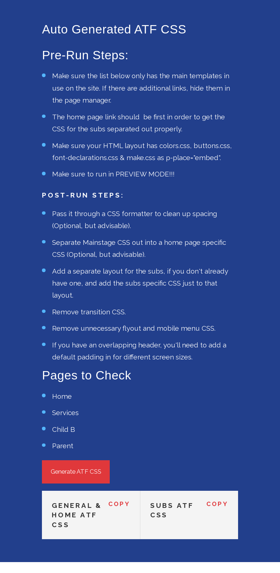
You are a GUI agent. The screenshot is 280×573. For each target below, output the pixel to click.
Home (62, 396)
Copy (119, 504)
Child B (63, 429)
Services (65, 413)
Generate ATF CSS (76, 471)
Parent (62, 446)
